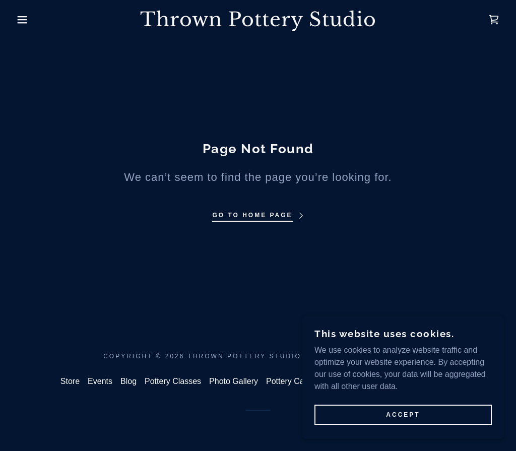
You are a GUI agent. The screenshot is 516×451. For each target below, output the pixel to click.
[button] (25, 20)
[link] (257, 23)
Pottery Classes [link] (173, 381)
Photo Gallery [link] (233, 381)
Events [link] (100, 381)
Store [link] (70, 381)
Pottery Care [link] (288, 381)
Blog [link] (128, 381)
